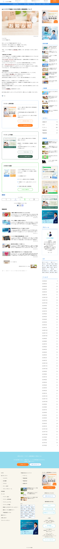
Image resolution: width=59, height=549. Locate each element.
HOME (2, 473)
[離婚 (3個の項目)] (43, 272)
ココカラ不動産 (49, 238)
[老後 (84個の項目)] (56, 264)
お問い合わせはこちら (35, 464)
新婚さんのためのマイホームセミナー (10, 507)
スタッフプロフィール (7, 488)
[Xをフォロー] (20, 205)
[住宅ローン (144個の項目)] (44, 264)
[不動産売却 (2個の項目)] (52, 272)
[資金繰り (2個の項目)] (47, 272)
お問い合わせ (3, 517)
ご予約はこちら (23, 464)
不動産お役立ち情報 (49, 509)
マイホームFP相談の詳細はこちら (25, 152)
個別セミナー (3, 515)
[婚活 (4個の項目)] (52, 271)
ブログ (3, 194)
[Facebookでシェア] (15, 199)
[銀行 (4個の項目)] (56, 271)
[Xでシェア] (6, 199)
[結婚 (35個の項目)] (48, 267)
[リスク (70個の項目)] (44, 265)
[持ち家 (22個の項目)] (56, 267)
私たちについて (4, 475)
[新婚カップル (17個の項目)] (46, 269)
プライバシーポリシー (5, 520)
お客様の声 (25, 483)
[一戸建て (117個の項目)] (49, 264)
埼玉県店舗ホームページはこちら (49, 526)
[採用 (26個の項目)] (52, 267)
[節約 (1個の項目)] (56, 272)
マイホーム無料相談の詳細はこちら (25, 121)
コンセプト (5, 478)
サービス (3, 494)
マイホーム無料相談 (7, 499)
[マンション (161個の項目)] (54, 262)
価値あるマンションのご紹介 (49, 512)
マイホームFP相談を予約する (25, 156)
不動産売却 (25, 481)
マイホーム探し (6, 496)
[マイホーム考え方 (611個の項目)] (46, 262)
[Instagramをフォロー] (22, 205)
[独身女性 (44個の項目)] (55, 265)
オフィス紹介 (5, 486)
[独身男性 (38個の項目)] (44, 267)
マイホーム (25, 475)
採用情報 (3, 491)
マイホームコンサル (7, 502)
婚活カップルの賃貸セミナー (9, 510)
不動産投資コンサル (7, 512)
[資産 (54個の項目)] (47, 265)
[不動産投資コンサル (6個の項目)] (46, 271)
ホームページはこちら (49, 539)
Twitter (49, 505)
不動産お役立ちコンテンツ (26, 473)
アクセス (5, 483)
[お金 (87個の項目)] (52, 264)
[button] (34, 199)
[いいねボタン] (2, 96)
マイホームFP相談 (6, 504)
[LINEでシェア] (24, 199)
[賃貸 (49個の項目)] (51, 265)
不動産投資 (25, 478)
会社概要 (5, 481)
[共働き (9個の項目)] (54, 269)
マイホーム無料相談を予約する (25, 125)
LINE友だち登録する (25, 189)
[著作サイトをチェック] (18, 205)
